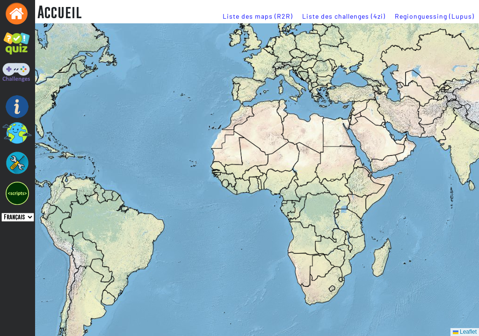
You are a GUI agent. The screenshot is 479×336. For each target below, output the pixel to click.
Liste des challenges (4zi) (343, 16)
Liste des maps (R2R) (258, 16)
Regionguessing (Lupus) (434, 16)
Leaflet (465, 332)
